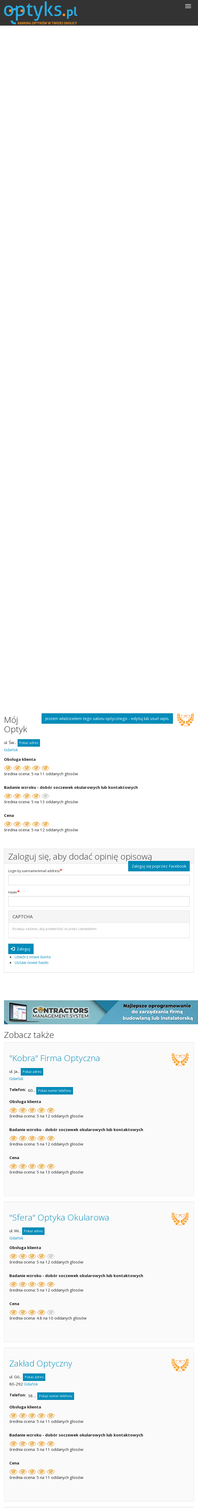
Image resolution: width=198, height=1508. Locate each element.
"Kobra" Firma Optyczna (54, 1058)
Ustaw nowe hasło (31, 962)
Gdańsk (11, 749)
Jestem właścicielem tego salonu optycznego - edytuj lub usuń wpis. (107, 718)
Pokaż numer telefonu (54, 1090)
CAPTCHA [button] (23, 917)
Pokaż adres (28, 743)
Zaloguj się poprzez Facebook (159, 866)
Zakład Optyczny (40, 1363)
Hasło (12, 892)
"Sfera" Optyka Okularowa (59, 1217)
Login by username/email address (34, 871)
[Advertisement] (99, 65)
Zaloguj (20, 948)
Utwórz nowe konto (32, 956)
